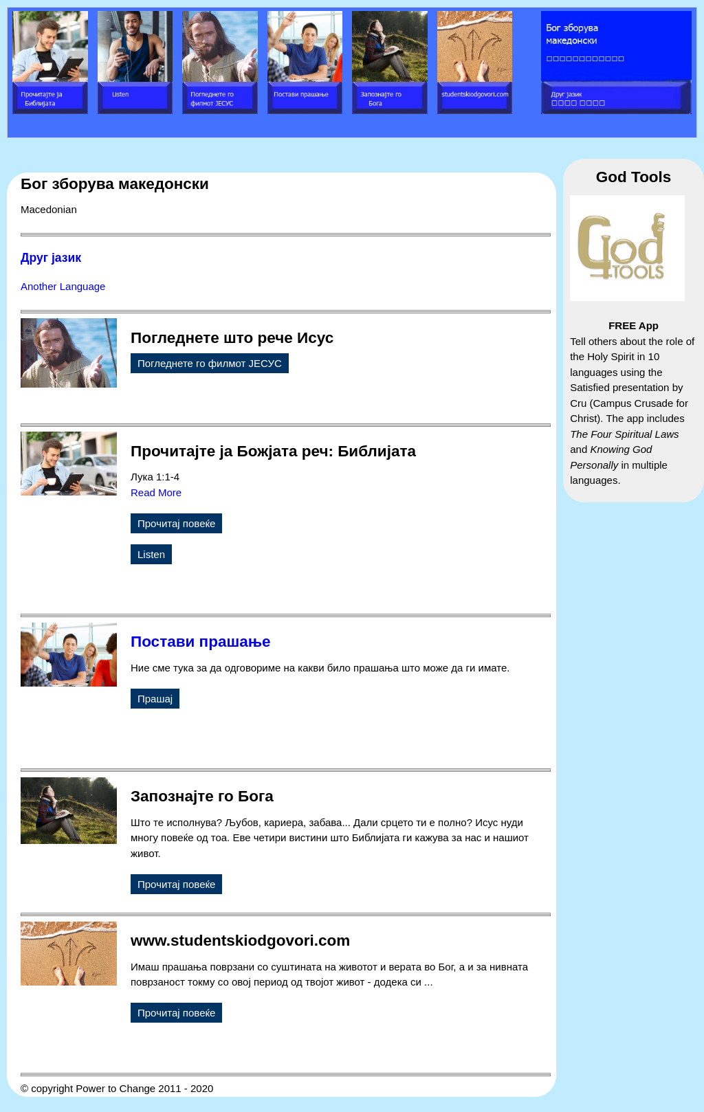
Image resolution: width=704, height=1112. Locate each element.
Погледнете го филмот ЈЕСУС (210, 363)
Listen (151, 554)
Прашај (155, 698)
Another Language (63, 286)
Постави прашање (201, 641)
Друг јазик (51, 258)
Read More (156, 492)
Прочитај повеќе (176, 523)
